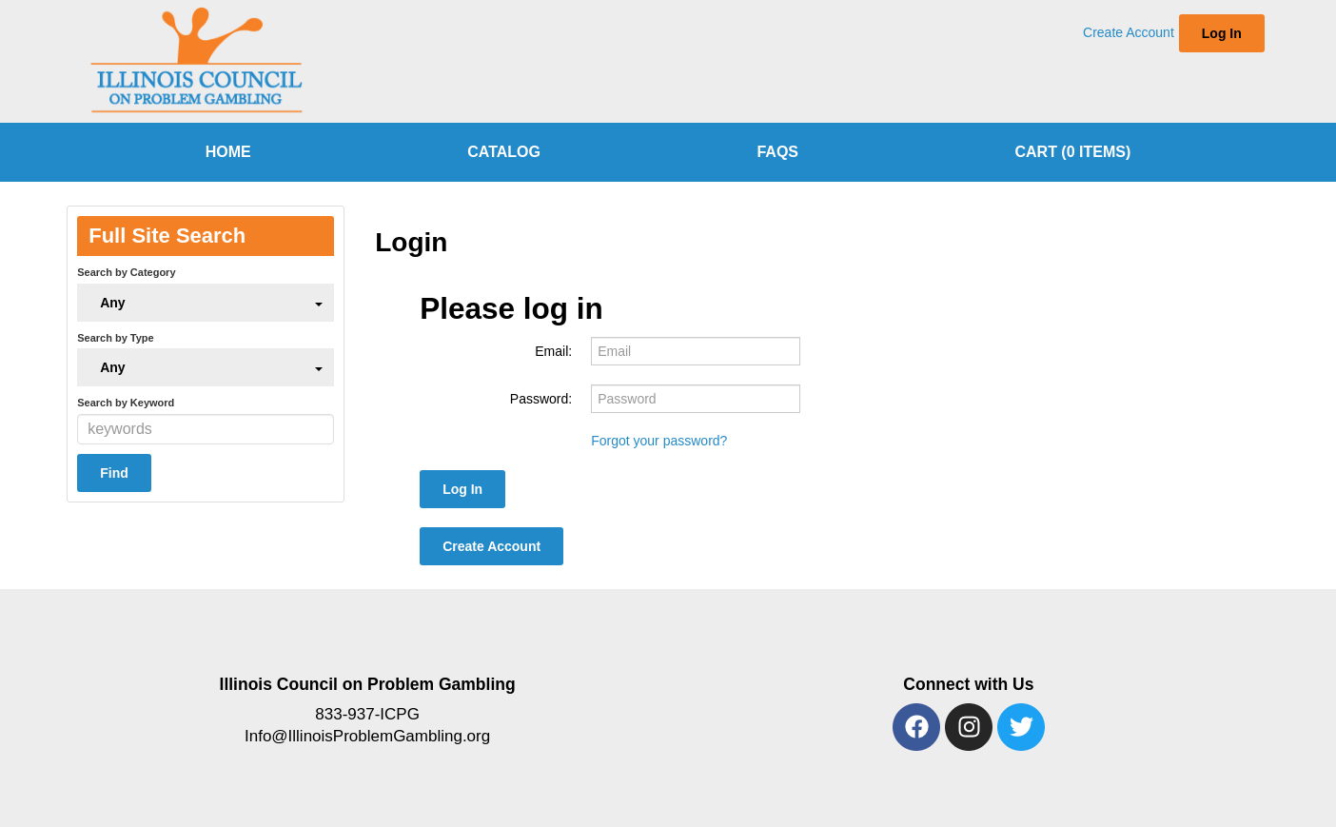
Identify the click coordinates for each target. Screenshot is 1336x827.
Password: (541, 398)
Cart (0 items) (1072, 152)
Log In (1222, 33)
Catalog (503, 152)
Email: (553, 351)
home (228, 152)
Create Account (1128, 32)
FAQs (777, 152)
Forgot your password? (659, 440)
